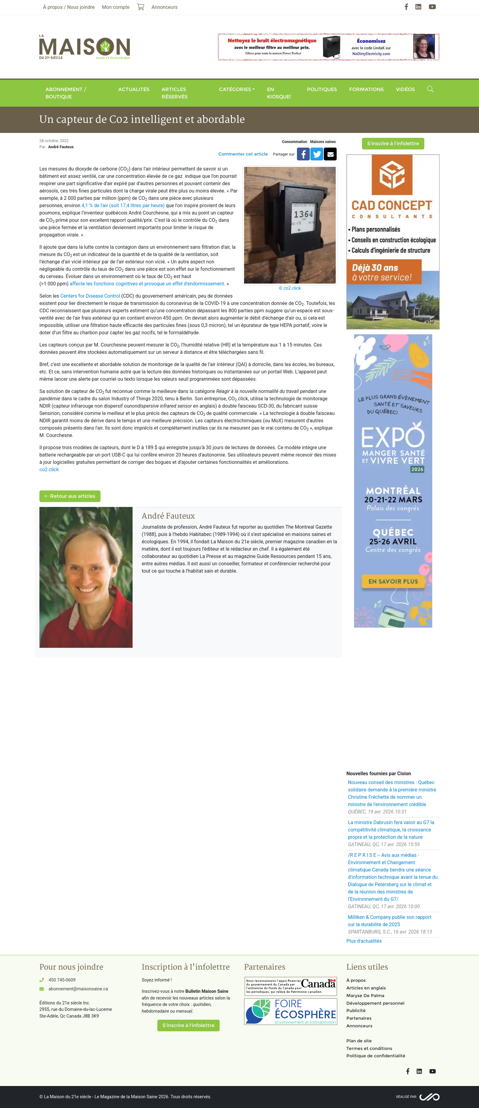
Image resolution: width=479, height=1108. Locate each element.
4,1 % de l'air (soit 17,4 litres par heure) (123, 205)
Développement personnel (375, 1003)
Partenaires (358, 1018)
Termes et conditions (369, 1048)
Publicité (356, 1010)
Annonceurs (359, 1026)
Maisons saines (323, 142)
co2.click (49, 469)
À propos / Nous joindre (69, 7)
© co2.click (290, 288)
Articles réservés (175, 93)
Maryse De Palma (365, 995)
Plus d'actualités (364, 941)
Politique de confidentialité (375, 1055)
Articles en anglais (366, 988)
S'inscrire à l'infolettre (393, 143)
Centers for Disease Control (90, 296)
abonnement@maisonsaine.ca (78, 989)
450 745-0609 (62, 980)
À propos (356, 980)
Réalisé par (406, 1097)
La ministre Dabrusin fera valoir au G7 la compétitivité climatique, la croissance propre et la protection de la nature (391, 830)
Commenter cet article (243, 154)
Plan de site (359, 1041)
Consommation (294, 142)
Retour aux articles (70, 496)
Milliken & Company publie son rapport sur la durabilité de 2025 (390, 920)
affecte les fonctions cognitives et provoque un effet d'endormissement (147, 284)
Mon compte (116, 7)
